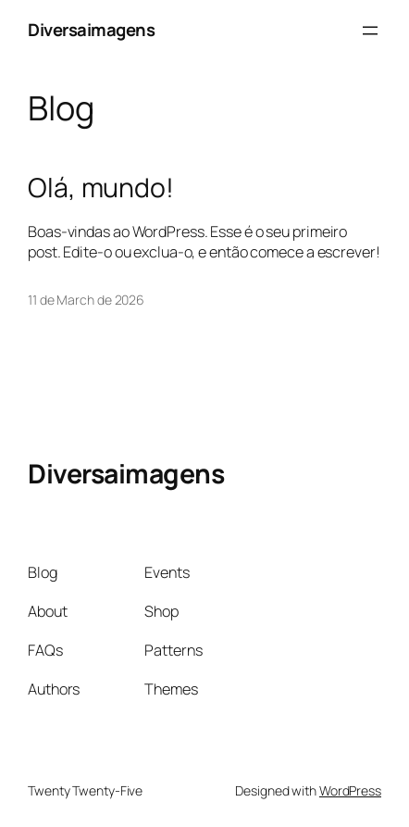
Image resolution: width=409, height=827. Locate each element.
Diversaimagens (91, 30)
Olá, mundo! (101, 188)
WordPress (350, 790)
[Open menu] (370, 30)
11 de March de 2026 (86, 299)
